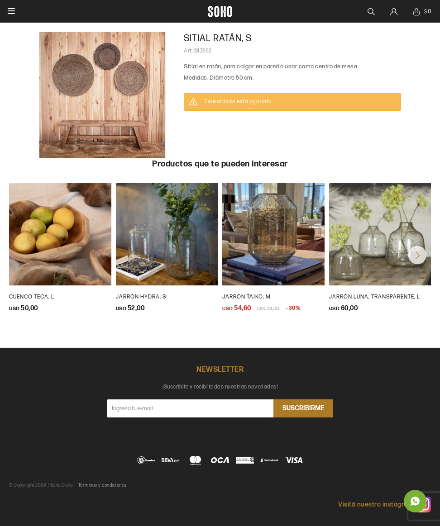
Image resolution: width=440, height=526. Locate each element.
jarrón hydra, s (141, 297)
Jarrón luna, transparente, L (374, 297)
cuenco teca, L (31, 297)
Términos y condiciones (102, 485)
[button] (417, 255)
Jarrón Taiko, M (246, 297)
